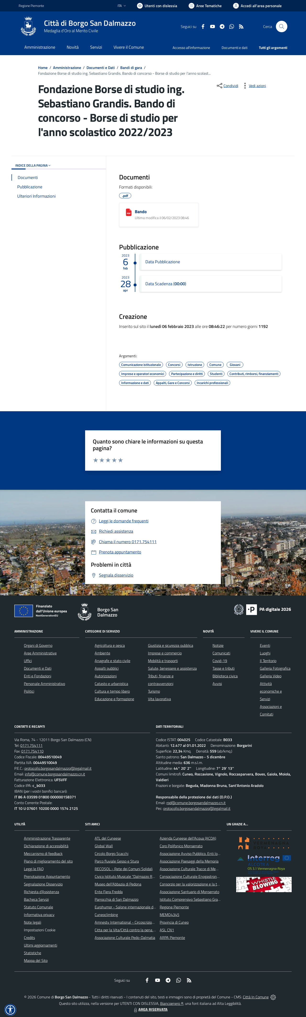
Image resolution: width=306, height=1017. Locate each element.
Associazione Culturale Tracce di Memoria (192, 869)
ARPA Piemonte (172, 937)
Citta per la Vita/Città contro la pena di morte (130, 930)
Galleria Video (270, 676)
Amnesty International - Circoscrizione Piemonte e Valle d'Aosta (146, 922)
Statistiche (32, 953)
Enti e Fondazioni (37, 676)
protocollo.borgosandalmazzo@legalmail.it (58, 768)
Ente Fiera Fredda (109, 892)
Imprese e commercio (165, 653)
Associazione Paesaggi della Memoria (189, 861)
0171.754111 (31, 745)
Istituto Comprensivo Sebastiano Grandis (192, 899)
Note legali (32, 922)
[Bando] (128, 212)
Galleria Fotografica (275, 668)
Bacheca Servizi (36, 899)
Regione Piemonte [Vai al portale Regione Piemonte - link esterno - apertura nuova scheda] (31, 5)
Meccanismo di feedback (43, 853)
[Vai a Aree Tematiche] (205, 5)
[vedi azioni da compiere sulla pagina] (253, 86)
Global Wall (104, 846)
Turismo (154, 691)
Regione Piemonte (174, 907)
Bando (141, 211)
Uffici (28, 661)
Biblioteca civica (225, 676)
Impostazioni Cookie (39, 930)
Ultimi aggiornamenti (40, 945)
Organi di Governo (38, 645)
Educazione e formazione (114, 699)
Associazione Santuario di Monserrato (189, 892)
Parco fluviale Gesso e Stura (117, 861)
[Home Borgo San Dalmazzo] (77, 26)
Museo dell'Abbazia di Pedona (118, 884)
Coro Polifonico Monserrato (181, 846)
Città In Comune (256, 997)
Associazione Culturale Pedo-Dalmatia (125, 937)
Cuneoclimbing (106, 914)
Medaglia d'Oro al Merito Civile (71, 30)
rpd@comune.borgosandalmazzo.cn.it (196, 803)
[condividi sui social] (227, 86)
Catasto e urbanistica (111, 683)
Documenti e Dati (101, 67)
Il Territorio (268, 661)
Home (43, 67)
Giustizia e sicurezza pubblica (170, 645)
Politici (29, 691)
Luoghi (265, 653)
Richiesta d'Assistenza (41, 892)
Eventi (265, 645)
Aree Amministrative (40, 653)
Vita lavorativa (159, 699)
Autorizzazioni (106, 676)
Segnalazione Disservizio (43, 884)
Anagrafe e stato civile (112, 661)
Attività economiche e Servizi (271, 691)
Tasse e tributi (224, 668)
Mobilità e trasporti (163, 661)
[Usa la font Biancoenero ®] (157, 5)
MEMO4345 (169, 914)
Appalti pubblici (107, 668)
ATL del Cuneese (108, 838)
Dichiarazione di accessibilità (46, 846)
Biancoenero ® (171, 1003)
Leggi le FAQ (34, 869)
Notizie (218, 645)
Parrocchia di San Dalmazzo (116, 899)
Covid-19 (220, 661)
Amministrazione (67, 67)
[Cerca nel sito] (281, 26)
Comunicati (221, 653)
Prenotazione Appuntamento (47, 876)
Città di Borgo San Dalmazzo (90, 23)
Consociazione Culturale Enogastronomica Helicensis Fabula (207, 876)
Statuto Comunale (38, 907)
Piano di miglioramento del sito (48, 861)
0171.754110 (32, 751)
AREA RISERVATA (150, 1009)
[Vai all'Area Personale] (257, 5)
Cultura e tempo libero (112, 691)
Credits (29, 937)
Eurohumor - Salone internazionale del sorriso (131, 907)
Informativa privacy (39, 914)
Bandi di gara (131, 67)
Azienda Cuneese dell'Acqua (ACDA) (188, 838)
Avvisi (217, 683)
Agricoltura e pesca (110, 645)
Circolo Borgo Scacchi (111, 853)
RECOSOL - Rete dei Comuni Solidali (124, 869)
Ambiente (102, 653)
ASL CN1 (167, 930)
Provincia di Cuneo (174, 922)
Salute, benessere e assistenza (172, 668)
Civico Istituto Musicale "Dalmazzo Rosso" (128, 876)
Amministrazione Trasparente (47, 838)
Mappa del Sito (36, 960)
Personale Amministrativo (44, 683)
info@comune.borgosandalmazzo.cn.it (55, 774)
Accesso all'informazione (191, 47)
